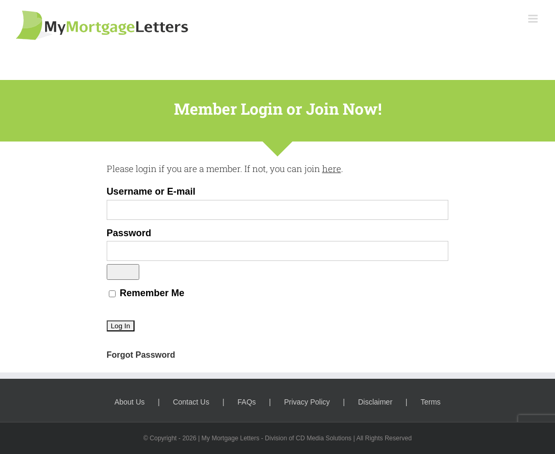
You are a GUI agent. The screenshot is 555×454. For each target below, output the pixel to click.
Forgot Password (141, 354)
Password (129, 233)
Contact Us (191, 402)
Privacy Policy (307, 402)
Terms (430, 402)
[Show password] (123, 272)
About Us (130, 402)
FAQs (247, 402)
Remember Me (146, 293)
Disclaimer (375, 402)
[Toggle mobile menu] (533, 18)
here (331, 169)
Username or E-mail (151, 191)
